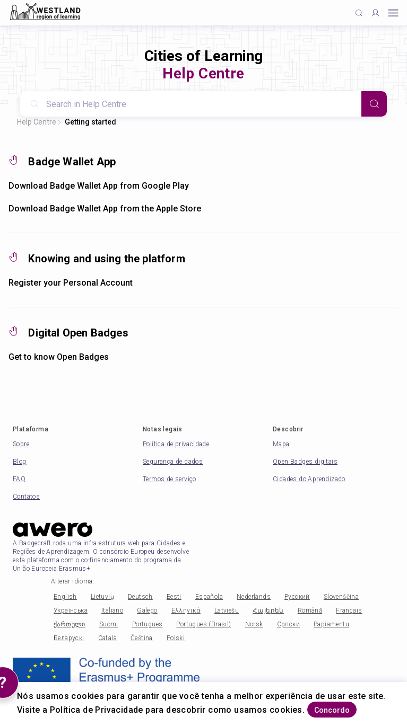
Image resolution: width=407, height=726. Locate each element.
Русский (297, 596)
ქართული (69, 624)
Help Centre (36, 122)
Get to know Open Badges (58, 357)
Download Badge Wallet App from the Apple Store (104, 208)
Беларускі (69, 638)
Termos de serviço (169, 479)
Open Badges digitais (305, 461)
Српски (288, 624)
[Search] (374, 104)
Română (310, 610)
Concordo (332, 710)
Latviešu (226, 610)
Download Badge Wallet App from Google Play (98, 186)
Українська (71, 610)
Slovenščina (341, 596)
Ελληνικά (186, 610)
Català (107, 638)
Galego (147, 610)
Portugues (147, 624)
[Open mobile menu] (393, 12)
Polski (176, 638)
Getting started (90, 122)
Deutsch (140, 596)
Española (209, 596)
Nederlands (254, 596)
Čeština (142, 638)
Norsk (254, 624)
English (65, 596)
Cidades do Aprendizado (309, 479)
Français (349, 610)
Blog (20, 461)
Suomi (108, 624)
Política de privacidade (176, 444)
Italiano (112, 610)
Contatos (26, 496)
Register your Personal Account (70, 283)
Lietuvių (102, 596)
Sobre (21, 444)
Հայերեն (268, 610)
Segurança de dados (173, 461)
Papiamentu (331, 624)
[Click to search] (359, 13)
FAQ (19, 479)
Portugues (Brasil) (203, 624)
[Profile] (375, 13)
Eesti (174, 596)
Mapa (281, 444)
